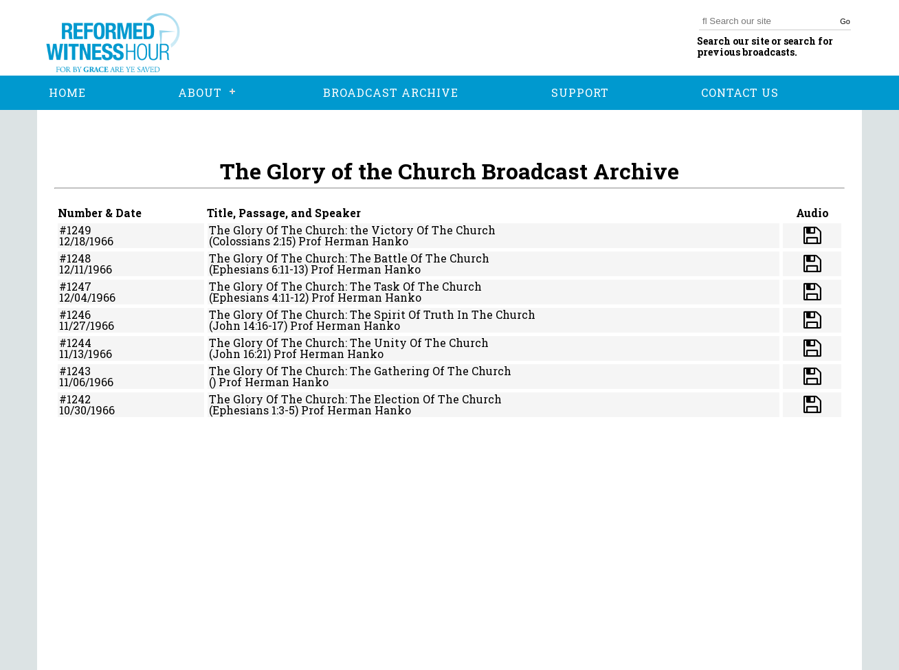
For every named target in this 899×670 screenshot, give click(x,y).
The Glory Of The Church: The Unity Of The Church (349, 342)
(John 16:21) (240, 353)
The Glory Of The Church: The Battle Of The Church (349, 258)
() (212, 382)
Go (845, 21)
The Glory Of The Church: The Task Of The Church (345, 286)
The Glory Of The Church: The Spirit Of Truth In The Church (372, 314)
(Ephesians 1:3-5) (253, 410)
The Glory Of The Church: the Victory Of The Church (352, 230)
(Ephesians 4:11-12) (259, 297)
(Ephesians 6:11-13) (258, 269)
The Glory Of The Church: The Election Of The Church (355, 399)
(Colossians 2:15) (252, 241)
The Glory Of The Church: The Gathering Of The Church (360, 371)
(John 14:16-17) (248, 325)
